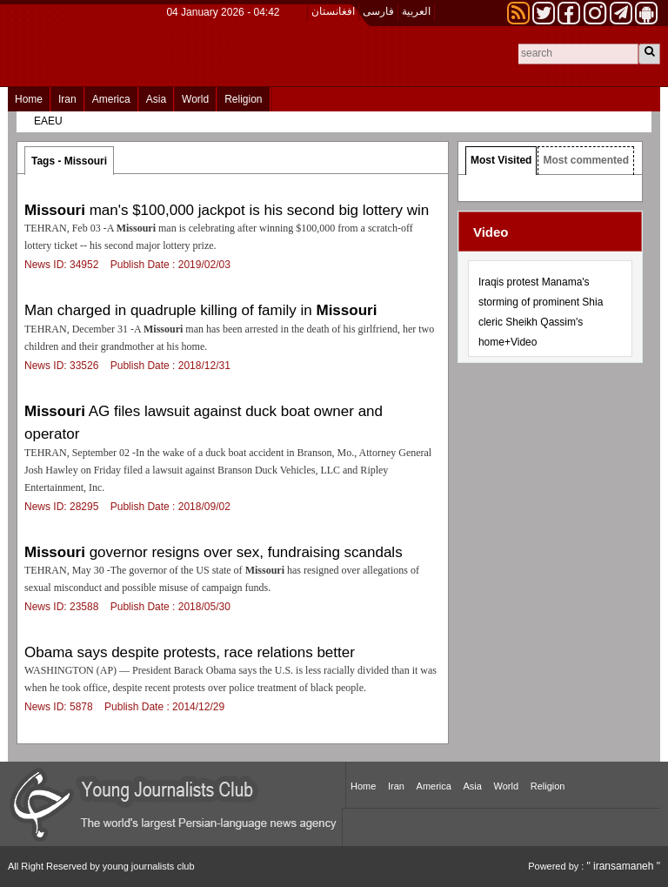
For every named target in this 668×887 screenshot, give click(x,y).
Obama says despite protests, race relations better (189, 652)
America (111, 99)
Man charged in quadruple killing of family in (200, 310)
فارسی (378, 11)
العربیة (416, 11)
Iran (67, 99)
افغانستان (333, 11)
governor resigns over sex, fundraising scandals (213, 552)
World (195, 99)
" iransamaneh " (623, 866)
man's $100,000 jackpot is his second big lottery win (226, 210)
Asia (156, 99)
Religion (243, 99)
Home (29, 99)
